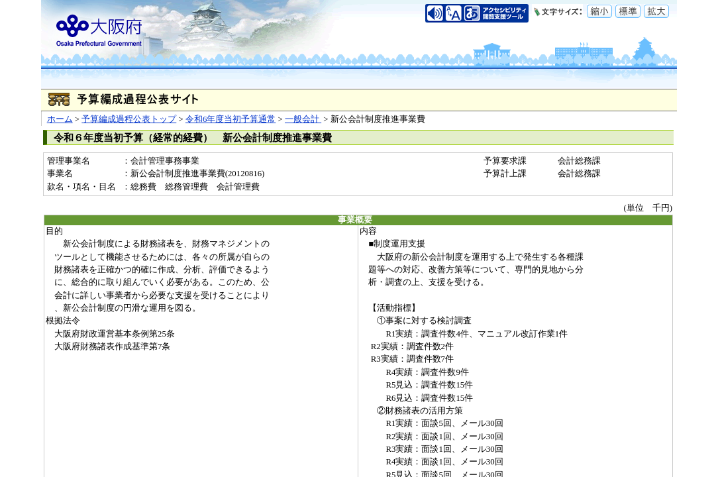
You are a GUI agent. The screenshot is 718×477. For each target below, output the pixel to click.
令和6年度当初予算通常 (230, 119)
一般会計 (303, 119)
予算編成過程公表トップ (128, 119)
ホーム (60, 119)
